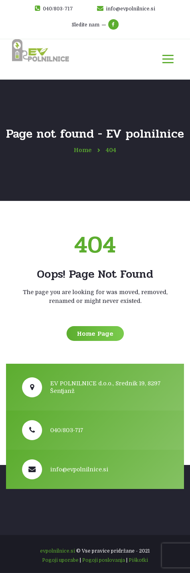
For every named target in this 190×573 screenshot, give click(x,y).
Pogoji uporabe (60, 560)
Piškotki (138, 560)
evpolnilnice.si (57, 551)
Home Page (95, 334)
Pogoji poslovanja (103, 560)
